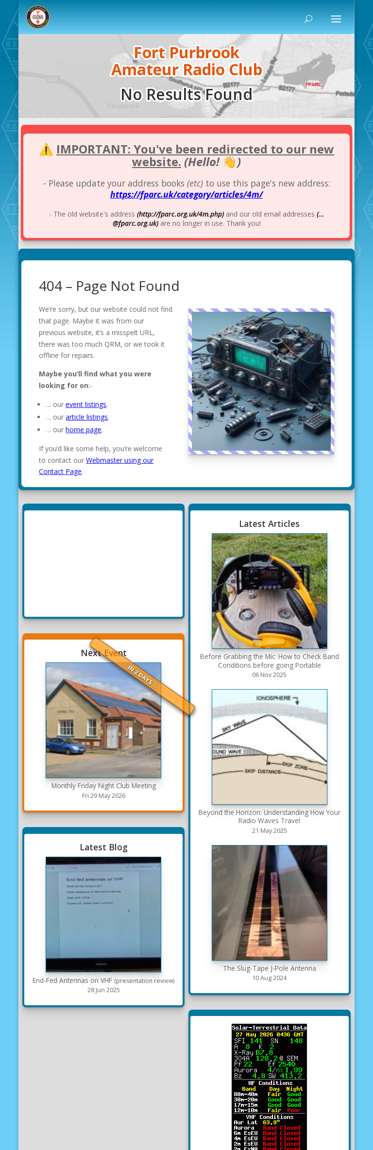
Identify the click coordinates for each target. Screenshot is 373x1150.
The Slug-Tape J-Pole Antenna (269, 968)
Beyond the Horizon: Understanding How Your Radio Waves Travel (269, 817)
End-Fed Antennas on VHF (103, 980)
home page (84, 429)
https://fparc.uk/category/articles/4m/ (186, 194)
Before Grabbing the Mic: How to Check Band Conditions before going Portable (269, 661)
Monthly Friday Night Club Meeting (103, 785)
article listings (87, 417)
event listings (86, 404)
